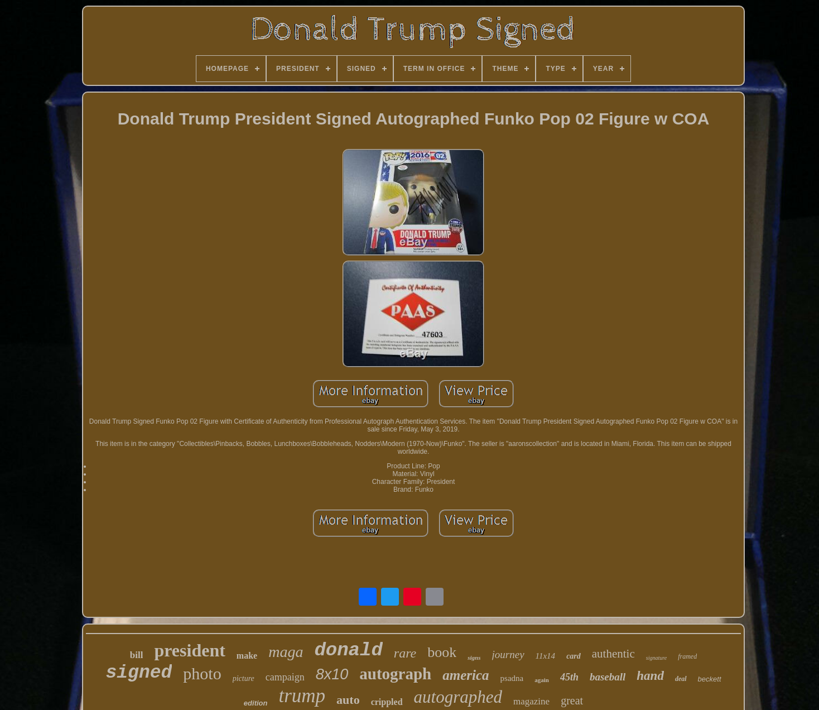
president (189, 650)
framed (687, 656)
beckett (709, 679)
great (572, 700)
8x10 (332, 674)
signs (474, 657)
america (465, 675)
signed (138, 673)
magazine (531, 701)
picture (243, 678)
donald (348, 650)
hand (650, 676)
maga (285, 651)
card (573, 656)
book (441, 652)
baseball (607, 677)
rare (405, 653)
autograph (395, 674)
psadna (512, 678)
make (247, 655)
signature (656, 658)
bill (136, 655)
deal (681, 679)
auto (348, 700)
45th (569, 677)
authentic (613, 653)
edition (256, 703)
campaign (285, 677)
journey (508, 654)
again (541, 680)
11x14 (546, 655)
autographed (458, 697)
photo (202, 673)
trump (301, 696)
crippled (387, 702)
